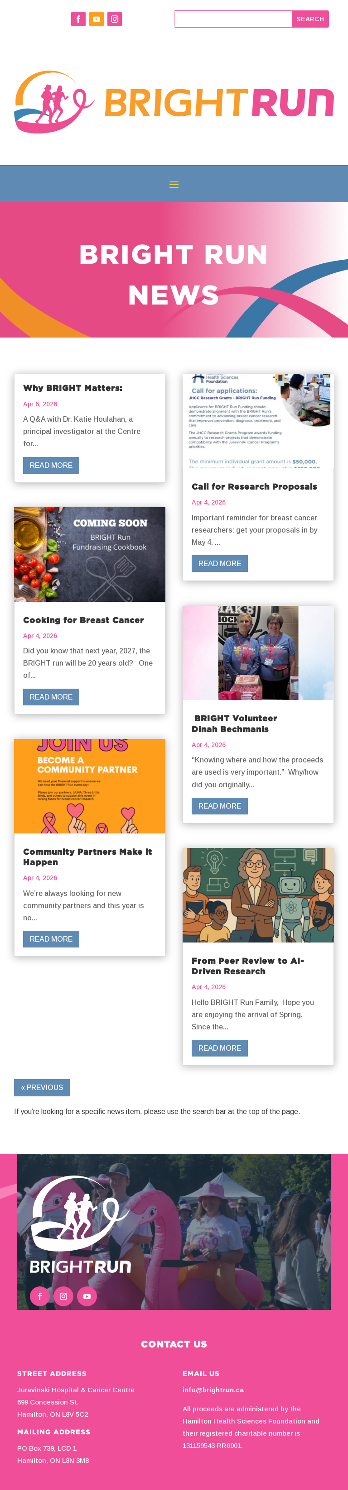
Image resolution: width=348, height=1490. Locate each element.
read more (51, 465)
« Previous (42, 1087)
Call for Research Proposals (256, 486)
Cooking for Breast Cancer (85, 619)
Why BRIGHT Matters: (75, 387)
